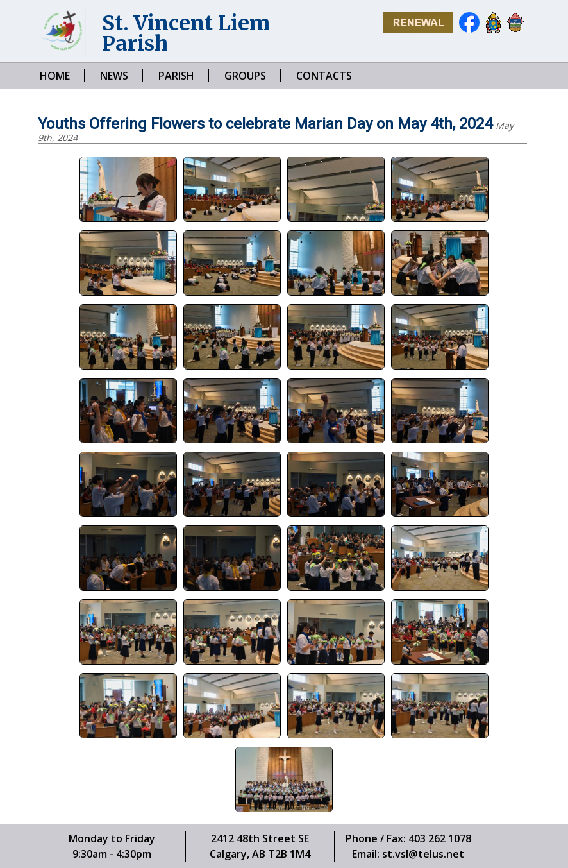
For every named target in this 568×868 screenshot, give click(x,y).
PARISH (176, 75)
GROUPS (245, 75)
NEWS (114, 75)
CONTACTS (324, 75)
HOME (55, 75)
